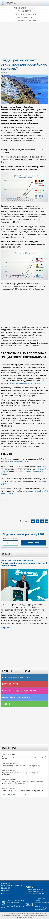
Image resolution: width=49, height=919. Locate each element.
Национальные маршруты (18, 697)
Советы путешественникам (19, 690)
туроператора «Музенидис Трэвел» (25, 383)
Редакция (5, 888)
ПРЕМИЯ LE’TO (24, 11)
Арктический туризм (24, 8)
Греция (3, 500)
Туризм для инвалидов (24, 14)
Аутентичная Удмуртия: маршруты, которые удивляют (21, 766)
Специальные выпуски (16, 677)
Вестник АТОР (10, 684)
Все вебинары (10, 794)
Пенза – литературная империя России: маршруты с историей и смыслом (24, 758)
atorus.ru (20, 917)
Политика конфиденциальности (11, 885)
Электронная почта (9, 538)
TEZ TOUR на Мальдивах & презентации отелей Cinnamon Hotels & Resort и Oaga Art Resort (22, 783)
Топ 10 (6, 703)
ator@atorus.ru (16, 902)
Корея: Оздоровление (25, 20)
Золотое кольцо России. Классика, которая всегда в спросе (22, 791)
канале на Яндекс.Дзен (16, 461)
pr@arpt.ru (20, 906)
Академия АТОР (24, 17)
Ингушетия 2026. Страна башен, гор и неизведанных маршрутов (20, 774)
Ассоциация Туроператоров (10, 2)
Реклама (5, 891)
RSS (2, 893)
